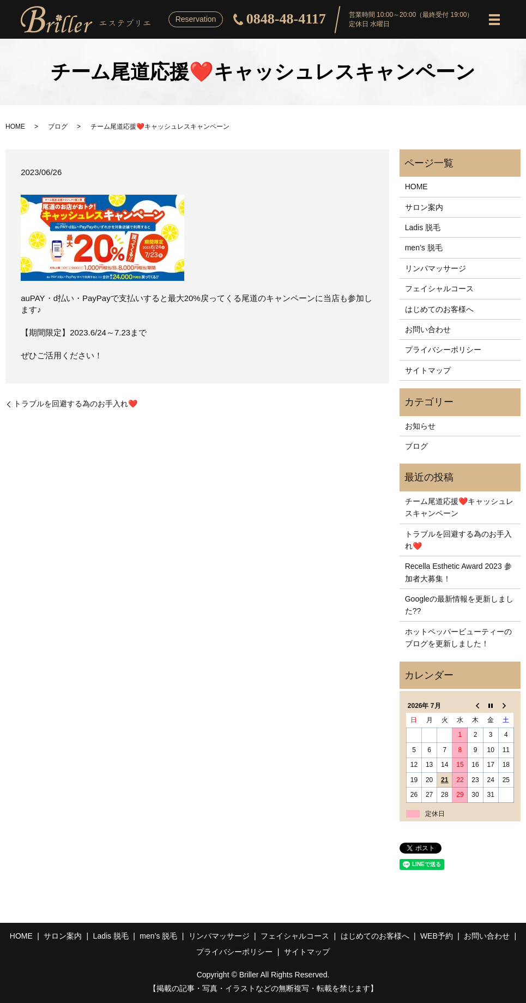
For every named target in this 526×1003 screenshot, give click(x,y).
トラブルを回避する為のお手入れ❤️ (75, 403)
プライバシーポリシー (443, 349)
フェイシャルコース (439, 288)
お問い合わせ (428, 329)
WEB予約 (436, 936)
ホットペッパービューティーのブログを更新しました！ (458, 637)
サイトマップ (428, 370)
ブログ (58, 126)
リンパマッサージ (435, 268)
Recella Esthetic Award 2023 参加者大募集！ (458, 572)
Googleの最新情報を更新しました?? (459, 604)
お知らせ (420, 426)
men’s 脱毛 (424, 247)
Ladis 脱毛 (422, 227)
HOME (15, 126)
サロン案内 (424, 207)
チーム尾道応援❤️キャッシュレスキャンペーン (459, 507)
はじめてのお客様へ (439, 309)
